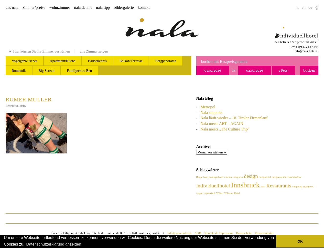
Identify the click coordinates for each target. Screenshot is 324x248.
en (303, 7)
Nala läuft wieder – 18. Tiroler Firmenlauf (234, 118)
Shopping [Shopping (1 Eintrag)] (297, 186)
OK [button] (300, 241)
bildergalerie (124, 7)
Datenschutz (243, 233)
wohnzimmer (59, 7)
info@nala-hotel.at (306, 51)
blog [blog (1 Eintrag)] (205, 177)
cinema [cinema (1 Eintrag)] (228, 177)
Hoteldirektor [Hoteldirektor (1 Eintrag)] (295, 177)
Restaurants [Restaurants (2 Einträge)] (278, 186)
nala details (83, 7)
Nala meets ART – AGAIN (222, 123)
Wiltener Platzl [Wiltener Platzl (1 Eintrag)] (232, 193)
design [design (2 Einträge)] (251, 176)
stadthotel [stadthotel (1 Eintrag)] (308, 186)
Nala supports (212, 112)
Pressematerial (264, 233)
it (298, 7)
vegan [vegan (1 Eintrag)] (199, 193)
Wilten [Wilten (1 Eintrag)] (219, 193)
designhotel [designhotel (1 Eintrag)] (265, 177)
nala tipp (103, 7)
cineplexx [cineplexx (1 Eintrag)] (238, 177)
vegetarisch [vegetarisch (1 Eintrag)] (210, 193)
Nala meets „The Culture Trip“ (225, 129)
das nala (12, 7)
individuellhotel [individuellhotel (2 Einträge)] (213, 186)
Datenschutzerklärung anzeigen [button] (53, 244)
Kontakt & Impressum (218, 233)
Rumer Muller (29, 100)
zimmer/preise (33, 7)
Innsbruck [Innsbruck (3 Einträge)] (245, 185)
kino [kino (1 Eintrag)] (263, 186)
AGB (197, 233)
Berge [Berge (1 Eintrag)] (199, 177)
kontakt (144, 7)
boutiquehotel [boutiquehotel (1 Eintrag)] (216, 177)
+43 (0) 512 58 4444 (305, 46)
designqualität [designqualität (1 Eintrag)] (279, 177)
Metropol (208, 107)
